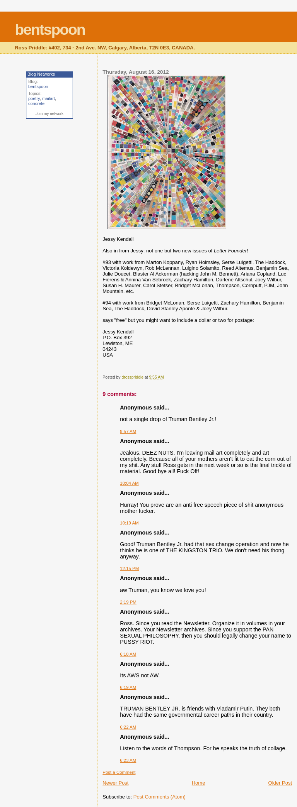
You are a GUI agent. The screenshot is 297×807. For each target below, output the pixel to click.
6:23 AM (128, 760)
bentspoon (50, 29)
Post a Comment (118, 772)
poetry (34, 98)
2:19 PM (128, 602)
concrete (36, 103)
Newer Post (115, 783)
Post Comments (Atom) (159, 797)
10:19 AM (129, 523)
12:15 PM (129, 568)
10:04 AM (129, 483)
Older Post (280, 783)
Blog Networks (41, 74)
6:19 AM (128, 687)
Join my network (49, 114)
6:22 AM (128, 727)
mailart (48, 98)
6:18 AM (128, 654)
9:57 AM (128, 431)
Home (198, 783)
